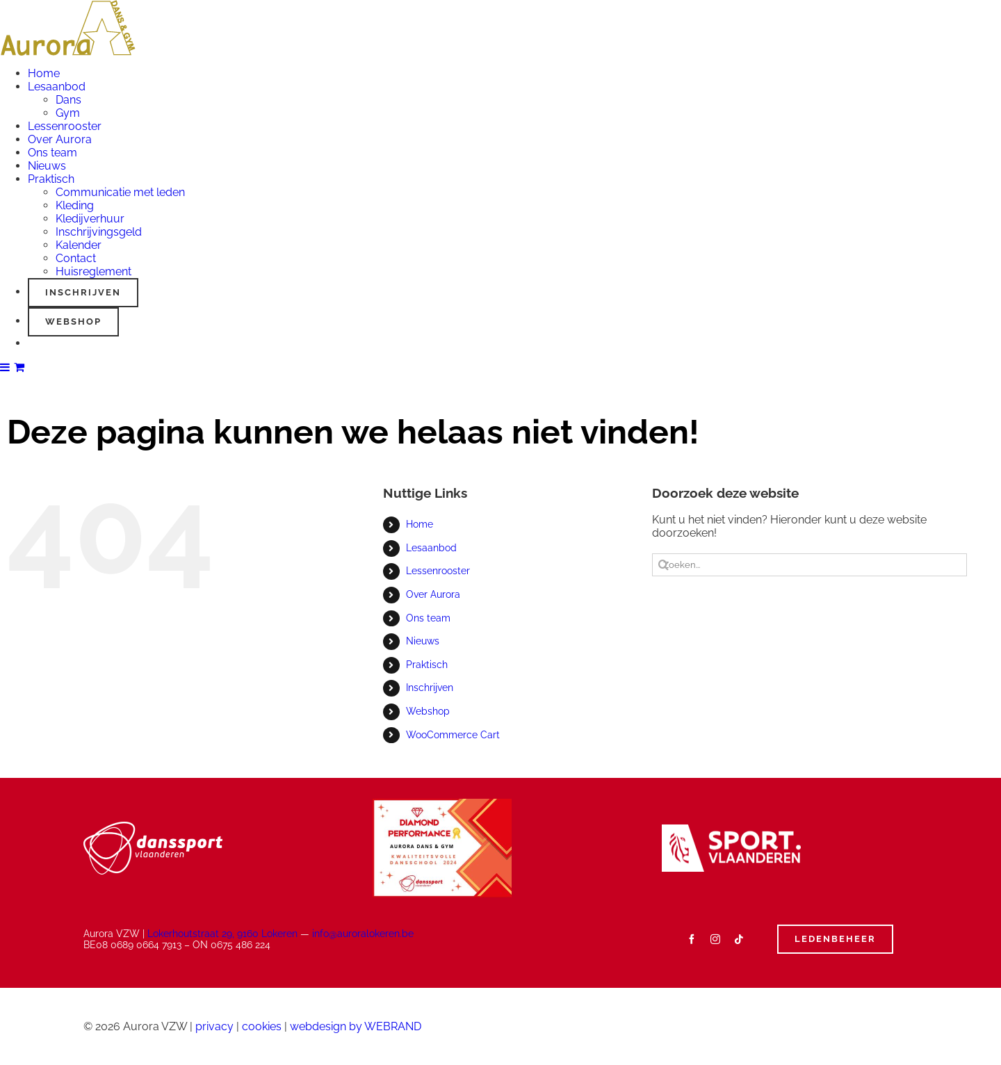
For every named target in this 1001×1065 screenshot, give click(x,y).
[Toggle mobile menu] (5, 367)
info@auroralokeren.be (363, 933)
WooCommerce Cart (453, 734)
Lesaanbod (431, 547)
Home (419, 524)
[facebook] (692, 939)
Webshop (428, 711)
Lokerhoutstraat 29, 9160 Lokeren (222, 933)
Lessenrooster (438, 570)
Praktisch (427, 664)
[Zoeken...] (809, 564)
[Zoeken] (663, 564)
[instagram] (715, 939)
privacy (214, 1026)
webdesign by (355, 1026)
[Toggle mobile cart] (19, 367)
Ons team (428, 618)
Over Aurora (433, 594)
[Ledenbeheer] (835, 939)
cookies (262, 1026)
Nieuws (422, 641)
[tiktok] (739, 939)
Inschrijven (429, 687)
